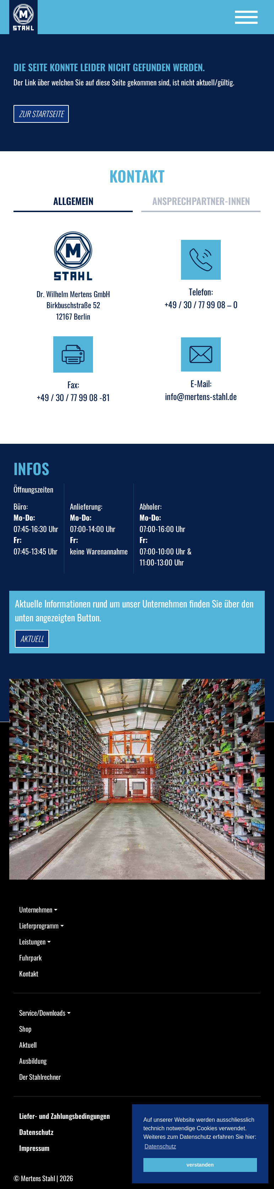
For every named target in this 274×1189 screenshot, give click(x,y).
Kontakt (28, 973)
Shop (25, 1029)
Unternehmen (35, 909)
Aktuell (32, 638)
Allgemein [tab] (73, 201)
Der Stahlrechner (40, 1077)
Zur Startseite (41, 113)
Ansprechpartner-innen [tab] (201, 201)
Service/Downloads (42, 1013)
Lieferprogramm (39, 925)
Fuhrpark (30, 957)
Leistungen (32, 941)
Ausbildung (32, 1061)
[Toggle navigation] (246, 17)
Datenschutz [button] (160, 1146)
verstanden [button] (200, 1165)
